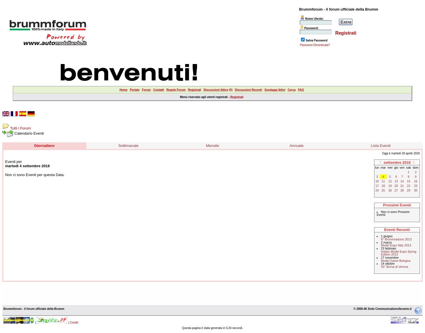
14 (402, 181)
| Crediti (73, 322)
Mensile (212, 145)
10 (377, 181)
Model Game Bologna (395, 260)
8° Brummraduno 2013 (396, 239)
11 (383, 181)
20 (396, 186)
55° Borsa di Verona (394, 266)
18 (383, 186)
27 (396, 190)
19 (390, 186)
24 (377, 190)
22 (408, 186)
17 (377, 186)
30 (415, 190)
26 (390, 190)
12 (390, 181)
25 (383, 190)
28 (402, 190)
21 (402, 186)
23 (415, 186)
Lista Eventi (380, 145)
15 (408, 181)
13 (396, 181)
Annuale (297, 145)
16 (415, 181)
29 (408, 190)
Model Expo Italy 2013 (396, 245)
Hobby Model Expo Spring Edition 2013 (398, 253)
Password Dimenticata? (315, 45)
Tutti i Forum (20, 128)
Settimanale (128, 145)
